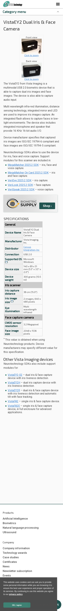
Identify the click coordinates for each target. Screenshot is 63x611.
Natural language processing (21, 527)
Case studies (11, 557)
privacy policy (16, 594)
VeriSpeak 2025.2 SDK (21, 189)
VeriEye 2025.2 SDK (19, 180)
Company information (16, 548)
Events (7, 575)
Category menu (14, 12)
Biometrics (9, 523)
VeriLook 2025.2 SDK (20, 185)
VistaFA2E (14, 405)
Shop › (47, 206)
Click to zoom (32, 54)
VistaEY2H (14, 382)
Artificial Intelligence (15, 518)
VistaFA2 (13, 401)
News (6, 566)
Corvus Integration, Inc (31, 248)
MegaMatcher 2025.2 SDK (23, 165)
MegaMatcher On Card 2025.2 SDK (28, 172)
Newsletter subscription (17, 571)
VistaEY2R (14, 390)
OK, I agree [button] (17, 605)
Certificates (10, 562)
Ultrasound (9, 532)
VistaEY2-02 (15, 374)
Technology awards (15, 552)
